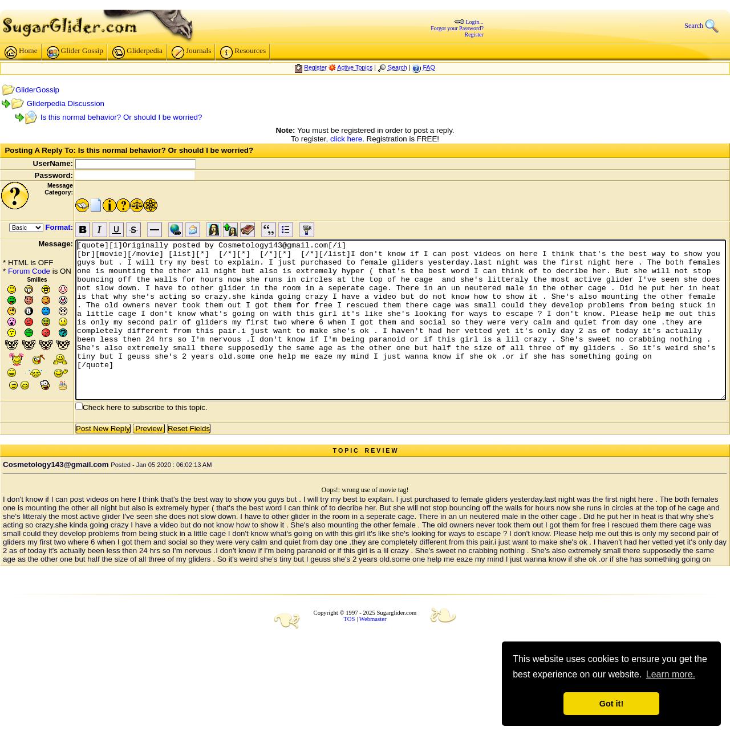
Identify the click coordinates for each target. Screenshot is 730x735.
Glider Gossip (75, 52)
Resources (243, 52)
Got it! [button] (611, 703)
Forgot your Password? (457, 28)
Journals (191, 52)
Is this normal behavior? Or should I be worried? (121, 117)
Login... (474, 22)
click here (346, 139)
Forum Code (29, 271)
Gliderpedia (137, 52)
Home (21, 52)
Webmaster (373, 619)
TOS (349, 619)
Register (474, 34)
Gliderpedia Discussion (65, 103)
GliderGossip (37, 90)
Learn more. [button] (670, 674)
